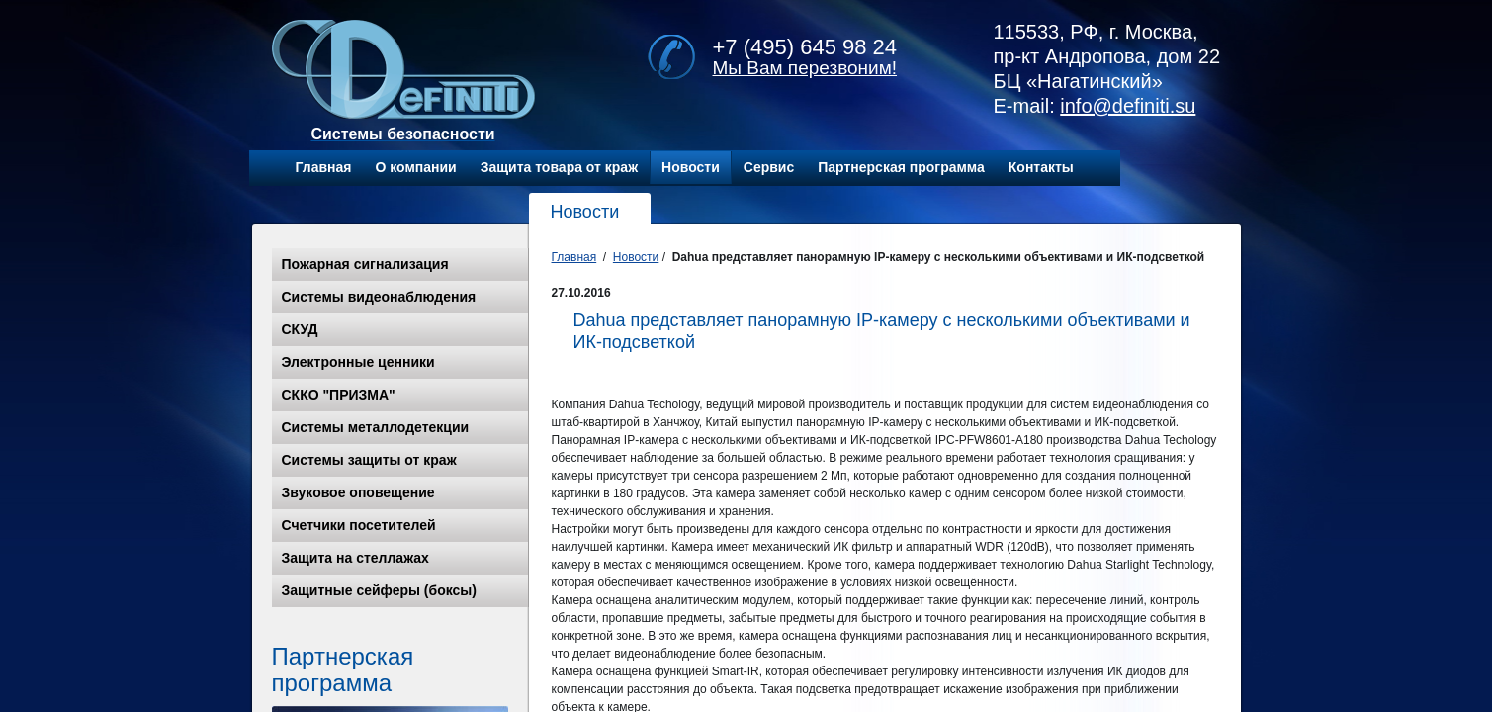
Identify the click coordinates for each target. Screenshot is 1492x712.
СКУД (300, 329)
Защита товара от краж (559, 167)
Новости (690, 167)
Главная (324, 167)
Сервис (769, 167)
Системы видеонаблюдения (379, 297)
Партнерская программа (901, 167)
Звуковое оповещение (358, 492)
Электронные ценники (358, 362)
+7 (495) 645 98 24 (805, 47)
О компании (415, 167)
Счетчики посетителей (359, 525)
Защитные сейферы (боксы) (379, 590)
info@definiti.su (1127, 106)
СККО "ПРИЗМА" (338, 394)
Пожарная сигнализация (365, 264)
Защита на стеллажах (355, 558)
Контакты (1041, 167)
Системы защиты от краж (369, 460)
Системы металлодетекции (376, 427)
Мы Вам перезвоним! (805, 67)
